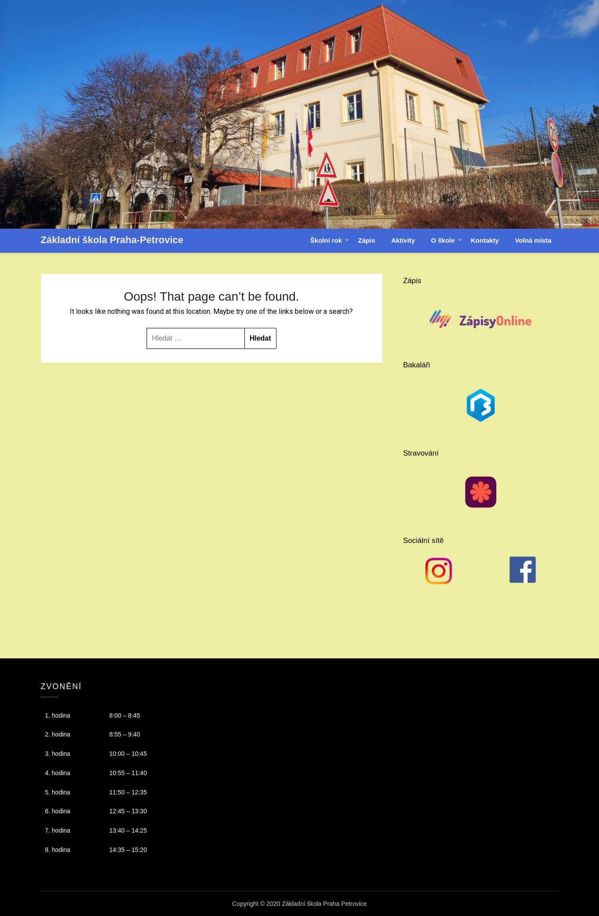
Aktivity (403, 240)
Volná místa (533, 240)
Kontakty (485, 240)
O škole (443, 240)
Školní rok (326, 240)
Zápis (366, 240)
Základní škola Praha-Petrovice (112, 239)
